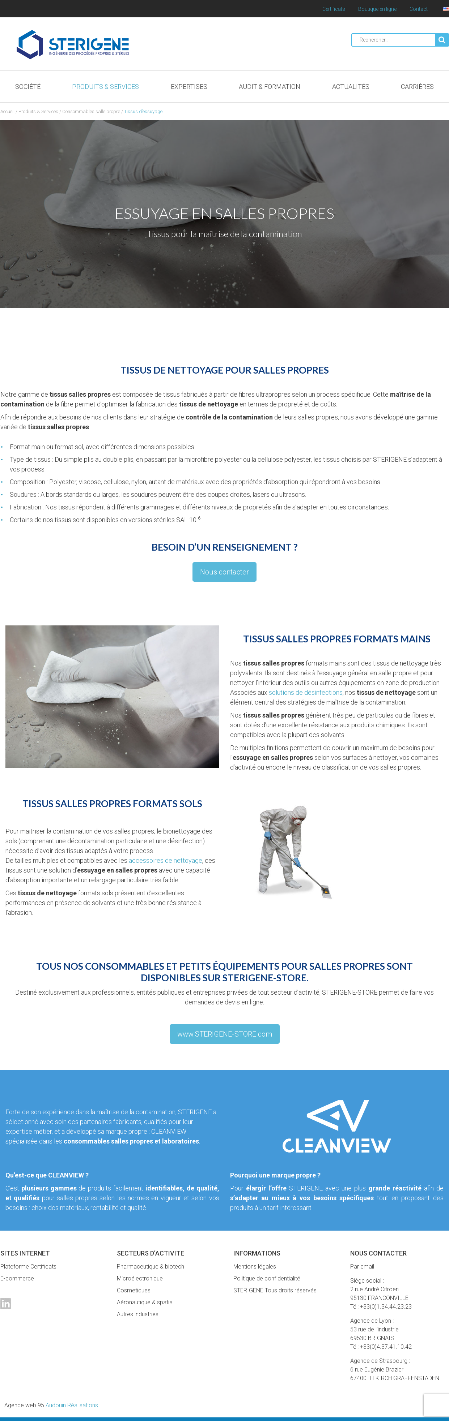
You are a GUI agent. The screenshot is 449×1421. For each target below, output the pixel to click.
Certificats (333, 9)
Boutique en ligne (377, 9)
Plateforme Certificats (28, 1266)
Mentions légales (254, 1266)
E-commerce (17, 1278)
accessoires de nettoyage (165, 860)
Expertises (189, 86)
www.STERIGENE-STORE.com (224, 1034)
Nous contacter (224, 572)
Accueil (7, 111)
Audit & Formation (269, 86)
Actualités (350, 86)
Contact (419, 9)
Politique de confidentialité (266, 1278)
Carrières (417, 86)
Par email (362, 1266)
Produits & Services (105, 86)
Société (28, 86)
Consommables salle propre (91, 111)
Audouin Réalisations (51, 1405)
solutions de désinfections (306, 692)
